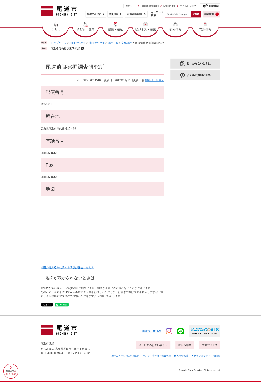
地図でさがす (78, 42)
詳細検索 (209, 14)
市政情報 (205, 29)
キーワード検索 (157, 14)
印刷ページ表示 (154, 80)
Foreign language (150, 5)
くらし (55, 29)
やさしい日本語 (188, 5)
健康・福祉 (115, 29)
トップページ (59, 42)
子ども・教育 (86, 29)
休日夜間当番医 (134, 14)
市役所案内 (184, 345)
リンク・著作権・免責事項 (157, 355)
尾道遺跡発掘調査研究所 (65, 48)
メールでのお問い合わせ (153, 345)
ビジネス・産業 (145, 29)
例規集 (216, 355)
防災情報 (113, 14)
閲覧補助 (214, 5)
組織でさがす (94, 14)
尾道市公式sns (151, 331)
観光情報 (175, 29)
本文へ (129, 6)
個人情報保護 (181, 355)
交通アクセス (210, 345)
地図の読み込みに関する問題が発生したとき (67, 267)
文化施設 (126, 42)
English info (169, 5)
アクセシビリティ (200, 355)
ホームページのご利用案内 (125, 355)
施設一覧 (113, 42)
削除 (82, 48)
